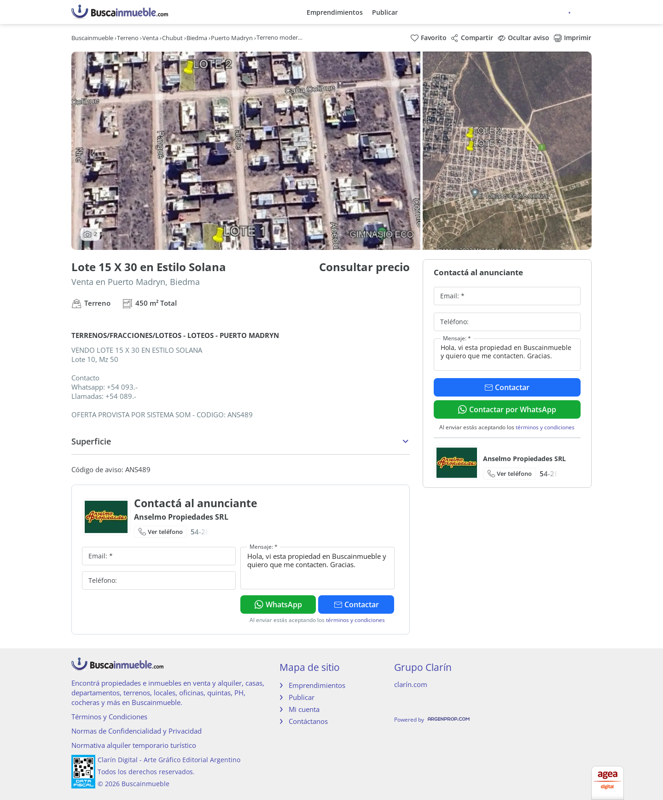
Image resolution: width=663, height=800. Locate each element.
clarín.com (410, 684)
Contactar (356, 604)
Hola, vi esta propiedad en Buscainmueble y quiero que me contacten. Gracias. (317, 568)
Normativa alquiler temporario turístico (133, 745)
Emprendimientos (335, 12)
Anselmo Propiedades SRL (181, 517)
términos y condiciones (355, 620)
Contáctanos (308, 721)
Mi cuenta (304, 709)
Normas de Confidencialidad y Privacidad (136, 730)
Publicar (385, 12)
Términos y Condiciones (109, 716)
